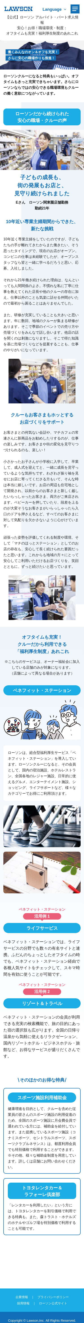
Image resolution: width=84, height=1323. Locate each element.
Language (52, 9)
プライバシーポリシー (53, 1297)
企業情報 (21, 1297)
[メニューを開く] (75, 8)
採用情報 (23, 1303)
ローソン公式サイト (53, 1303)
